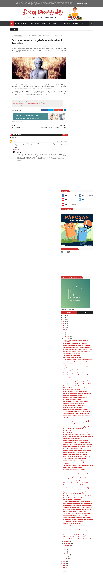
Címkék (87, 155)
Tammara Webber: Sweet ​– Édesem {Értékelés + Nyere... (80, 350)
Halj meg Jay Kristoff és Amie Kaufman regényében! (80, 245)
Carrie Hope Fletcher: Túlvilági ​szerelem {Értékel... (81, 426)
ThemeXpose (18, 578)
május (72, 467)
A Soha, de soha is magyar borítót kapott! (81, 270)
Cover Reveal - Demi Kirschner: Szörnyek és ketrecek (81, 443)
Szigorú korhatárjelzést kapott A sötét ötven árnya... (80, 412)
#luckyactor (23, 102)
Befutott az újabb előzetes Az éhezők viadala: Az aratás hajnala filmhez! (83, 533)
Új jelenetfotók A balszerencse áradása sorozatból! (81, 278)
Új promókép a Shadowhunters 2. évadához (79, 186)
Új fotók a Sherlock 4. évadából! (78, 263)
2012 (70, 483)
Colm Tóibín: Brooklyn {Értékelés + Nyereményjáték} (79, 415)
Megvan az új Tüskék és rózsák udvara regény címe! (80, 343)
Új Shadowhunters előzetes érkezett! (80, 446)
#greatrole (28, 102)
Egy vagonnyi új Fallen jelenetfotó (79, 287)
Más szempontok (77, 23)
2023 (70, 163)
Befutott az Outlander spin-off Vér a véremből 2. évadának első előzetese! (83, 527)
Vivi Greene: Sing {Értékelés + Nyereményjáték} (78, 369)
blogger (62, 133)
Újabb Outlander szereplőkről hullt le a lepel (80, 423)
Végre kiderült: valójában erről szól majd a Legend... (81, 420)
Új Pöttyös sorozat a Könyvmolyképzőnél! (81, 346)
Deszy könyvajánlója (74, 548)
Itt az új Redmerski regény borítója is (80, 356)
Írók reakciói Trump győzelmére (79, 434)
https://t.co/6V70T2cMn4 (39, 102)
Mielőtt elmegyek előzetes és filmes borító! (80, 340)
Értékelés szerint (53, 23)
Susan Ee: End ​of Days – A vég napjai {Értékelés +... (79, 281)
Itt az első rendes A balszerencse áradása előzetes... (81, 329)
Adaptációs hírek (18, 35)
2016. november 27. (31, 104)
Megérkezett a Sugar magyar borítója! (80, 358)
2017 (70, 175)
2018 (70, 173)
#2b (32, 102)
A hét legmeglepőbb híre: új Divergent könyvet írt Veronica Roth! (83, 515)
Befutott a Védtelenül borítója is (79, 214)
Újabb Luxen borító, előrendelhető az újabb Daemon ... (80, 208)
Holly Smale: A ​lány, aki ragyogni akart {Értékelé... (80, 305)
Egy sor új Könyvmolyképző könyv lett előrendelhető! (80, 257)
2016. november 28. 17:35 (59, 151)
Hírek (16, 23)
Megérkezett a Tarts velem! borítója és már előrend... (81, 216)
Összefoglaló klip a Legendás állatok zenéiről (80, 266)
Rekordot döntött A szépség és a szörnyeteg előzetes (79, 364)
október (72, 457)
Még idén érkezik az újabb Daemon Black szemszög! (81, 326)
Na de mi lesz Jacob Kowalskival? (79, 297)
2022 (70, 165)
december (73, 179)
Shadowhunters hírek (46, 35)
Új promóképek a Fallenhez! (77, 289)
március (72, 470)
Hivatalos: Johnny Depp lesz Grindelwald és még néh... (81, 429)
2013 (70, 481)
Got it (85, 3)
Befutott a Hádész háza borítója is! (79, 272)
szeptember (73, 459)
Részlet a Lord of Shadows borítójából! (80, 348)
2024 (70, 161)
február (72, 472)
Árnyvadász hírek (26, 35)
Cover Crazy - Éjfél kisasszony (78, 203)
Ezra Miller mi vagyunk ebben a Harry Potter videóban (80, 314)
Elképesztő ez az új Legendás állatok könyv (81, 261)
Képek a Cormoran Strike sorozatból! (80, 398)
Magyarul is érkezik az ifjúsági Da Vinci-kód (80, 337)
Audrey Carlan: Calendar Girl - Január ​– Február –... (81, 402)
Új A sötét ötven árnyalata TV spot (79, 331)
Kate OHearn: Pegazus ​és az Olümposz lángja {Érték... (80, 291)
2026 (70, 157)
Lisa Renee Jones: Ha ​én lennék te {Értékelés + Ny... (79, 199)
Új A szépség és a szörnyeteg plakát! (80, 432)
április (72, 468)
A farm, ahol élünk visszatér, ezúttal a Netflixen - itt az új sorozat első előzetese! (83, 540)
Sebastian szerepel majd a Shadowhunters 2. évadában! (78, 231)
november (73, 181)
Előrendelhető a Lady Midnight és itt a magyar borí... (80, 211)
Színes (44, 23)
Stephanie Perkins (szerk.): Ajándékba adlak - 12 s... (80, 322)
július (71, 463)
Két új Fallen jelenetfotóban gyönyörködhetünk (77, 440)
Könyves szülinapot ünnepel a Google (80, 222)
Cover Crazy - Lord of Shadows (78, 317)
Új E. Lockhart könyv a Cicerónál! (79, 438)
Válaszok (16, 148)
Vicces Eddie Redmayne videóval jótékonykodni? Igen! (79, 294)
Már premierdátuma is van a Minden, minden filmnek (80, 405)
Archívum (73, 155)
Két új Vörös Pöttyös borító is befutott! (80, 451)
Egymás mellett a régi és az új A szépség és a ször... (81, 390)
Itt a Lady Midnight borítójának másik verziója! (80, 236)
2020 (70, 169)
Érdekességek (24, 23)
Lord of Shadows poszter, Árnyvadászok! (81, 417)
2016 (70, 177)
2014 (70, 479)
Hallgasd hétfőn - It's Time (77, 233)
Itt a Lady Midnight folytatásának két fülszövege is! (80, 334)
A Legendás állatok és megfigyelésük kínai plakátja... (81, 192)
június (72, 465)
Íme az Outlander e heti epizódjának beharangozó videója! (83, 521)
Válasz (15, 146)
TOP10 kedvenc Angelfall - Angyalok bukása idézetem (80, 239)
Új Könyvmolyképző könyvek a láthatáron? (81, 436)
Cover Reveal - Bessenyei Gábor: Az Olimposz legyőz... (79, 354)
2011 (70, 485)
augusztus (73, 461)
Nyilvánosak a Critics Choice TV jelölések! (81, 392)
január (72, 474)
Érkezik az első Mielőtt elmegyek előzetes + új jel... (81, 384)
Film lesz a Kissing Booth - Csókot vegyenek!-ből (79, 189)
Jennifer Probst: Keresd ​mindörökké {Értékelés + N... (80, 224)
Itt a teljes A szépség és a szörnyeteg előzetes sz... (80, 248)
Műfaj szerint (65, 23)
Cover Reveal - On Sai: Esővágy (78, 201)
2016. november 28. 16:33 (59, 140)
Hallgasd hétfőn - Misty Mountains (79, 400)
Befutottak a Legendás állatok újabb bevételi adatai (80, 228)
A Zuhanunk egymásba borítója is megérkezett (79, 374)
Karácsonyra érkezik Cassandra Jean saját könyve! (80, 408)
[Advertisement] (80, 107)
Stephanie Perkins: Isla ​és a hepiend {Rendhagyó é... (80, 454)
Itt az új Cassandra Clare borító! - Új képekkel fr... (80, 319)
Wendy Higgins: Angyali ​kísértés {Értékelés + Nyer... (81, 311)
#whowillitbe (16, 102)
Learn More (80, 3)
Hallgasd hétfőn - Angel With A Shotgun (80, 302)
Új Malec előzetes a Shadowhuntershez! (81, 366)
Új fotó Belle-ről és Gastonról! (78, 251)
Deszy (18, 151)
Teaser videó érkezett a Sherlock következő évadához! (79, 183)
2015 (70, 477)
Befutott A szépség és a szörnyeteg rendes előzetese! (79, 395)
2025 (70, 159)
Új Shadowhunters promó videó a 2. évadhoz (79, 387)
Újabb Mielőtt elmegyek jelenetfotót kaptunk (80, 361)
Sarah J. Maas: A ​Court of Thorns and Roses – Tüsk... (80, 242)
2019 (70, 171)
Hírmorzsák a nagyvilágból (35, 35)
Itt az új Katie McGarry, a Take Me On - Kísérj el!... (80, 377)
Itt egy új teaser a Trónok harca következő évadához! (81, 219)
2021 (70, 167)
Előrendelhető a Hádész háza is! (78, 205)
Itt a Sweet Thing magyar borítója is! (80, 259)
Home (13, 35)
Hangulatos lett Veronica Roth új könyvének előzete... (79, 196)
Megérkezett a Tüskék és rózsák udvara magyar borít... (81, 380)
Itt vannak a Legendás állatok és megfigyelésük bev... (79, 300)
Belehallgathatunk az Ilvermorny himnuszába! (79, 308)
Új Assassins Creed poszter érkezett (80, 372)
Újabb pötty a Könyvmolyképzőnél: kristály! (79, 254)
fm (14, 140)
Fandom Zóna (35, 23)
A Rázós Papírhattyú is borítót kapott (80, 268)
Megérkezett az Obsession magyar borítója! (79, 275)
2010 (70, 487)
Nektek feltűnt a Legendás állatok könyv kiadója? (81, 284)
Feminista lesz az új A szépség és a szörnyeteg (79, 449)
